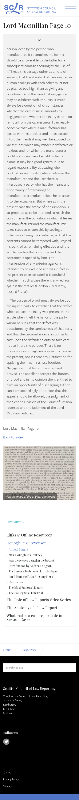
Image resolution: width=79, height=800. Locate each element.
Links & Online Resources (29, 535)
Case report (17, 582)
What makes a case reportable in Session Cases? (34, 617)
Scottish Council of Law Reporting (29, 9)
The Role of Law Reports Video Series (39, 599)
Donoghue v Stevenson (27, 542)
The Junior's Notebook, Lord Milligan (33, 571)
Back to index (13, 437)
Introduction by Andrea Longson (30, 566)
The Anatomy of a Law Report (32, 607)
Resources (15, 521)
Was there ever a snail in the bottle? (31, 560)
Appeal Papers (18, 550)
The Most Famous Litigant (25, 588)
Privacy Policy (11, 779)
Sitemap (7, 786)
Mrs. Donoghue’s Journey (25, 555)
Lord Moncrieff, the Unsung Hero (31, 577)
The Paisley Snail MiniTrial (26, 593)
